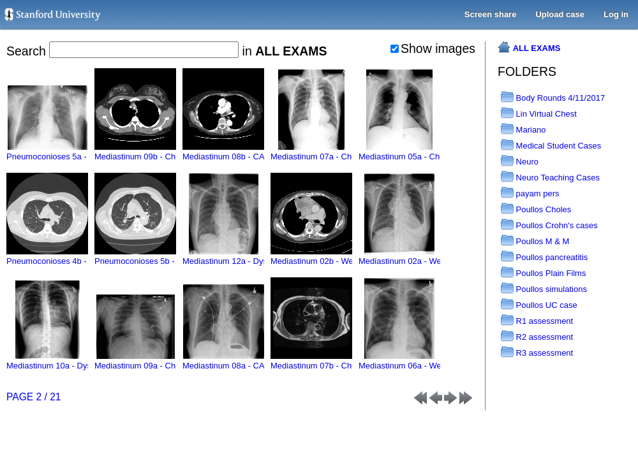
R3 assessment (537, 353)
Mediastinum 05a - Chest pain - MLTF (428, 151)
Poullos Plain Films (543, 273)
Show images (432, 48)
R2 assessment (537, 337)
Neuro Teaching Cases (550, 177)
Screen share (490, 14)
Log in (616, 14)
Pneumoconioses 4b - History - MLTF (74, 256)
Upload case (559, 14)
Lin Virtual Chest (539, 114)
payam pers (530, 193)
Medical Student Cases (551, 145)
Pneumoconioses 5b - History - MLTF (162, 256)
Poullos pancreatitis (544, 257)
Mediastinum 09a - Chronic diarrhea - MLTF (174, 360)
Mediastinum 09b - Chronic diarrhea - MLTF (174, 151)
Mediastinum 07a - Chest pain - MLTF (340, 151)
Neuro (519, 161)
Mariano (523, 130)
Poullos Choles (536, 209)
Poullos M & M (535, 241)
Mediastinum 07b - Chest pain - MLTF (340, 360)
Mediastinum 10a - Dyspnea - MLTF (72, 360)
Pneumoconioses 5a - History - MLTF (74, 151)
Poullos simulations (544, 289)
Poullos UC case (539, 305)
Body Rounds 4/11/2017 (553, 98)
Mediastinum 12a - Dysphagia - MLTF (251, 256)
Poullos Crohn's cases (549, 225)
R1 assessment (537, 321)
